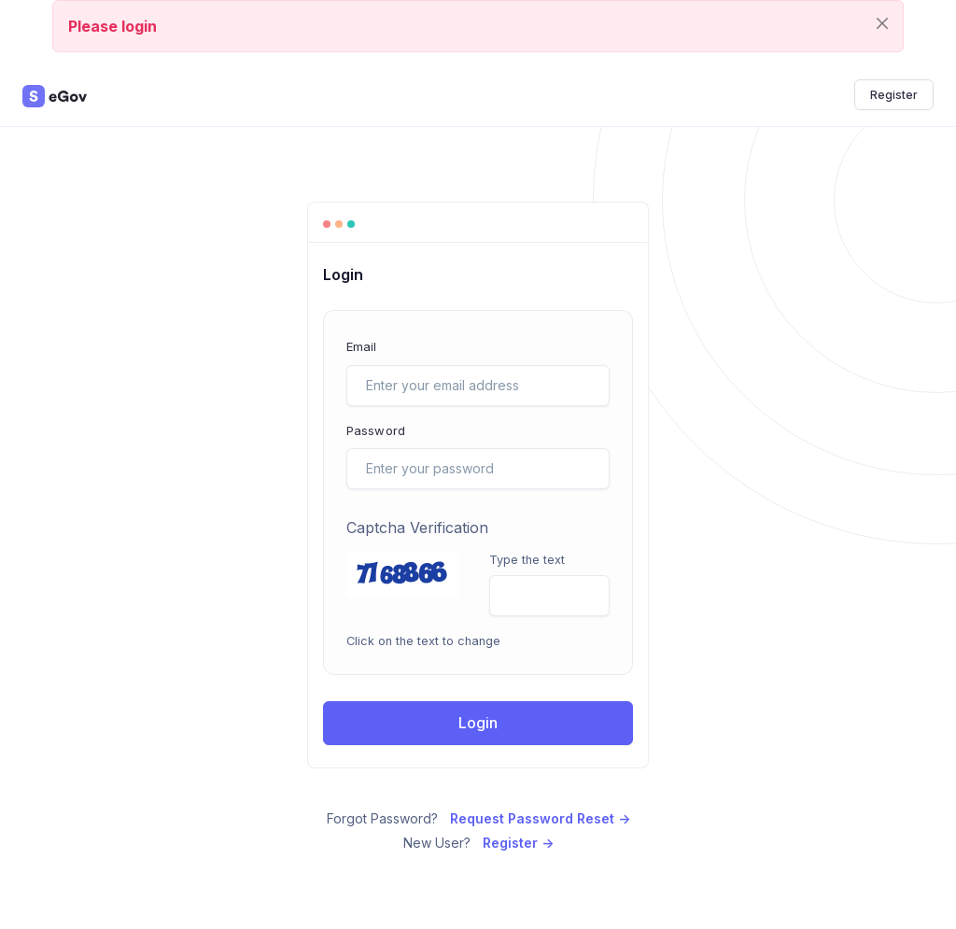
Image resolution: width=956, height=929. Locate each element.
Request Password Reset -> (540, 818)
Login (478, 722)
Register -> (518, 843)
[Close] (882, 23)
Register (894, 95)
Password (375, 430)
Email (361, 346)
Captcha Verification (417, 527)
